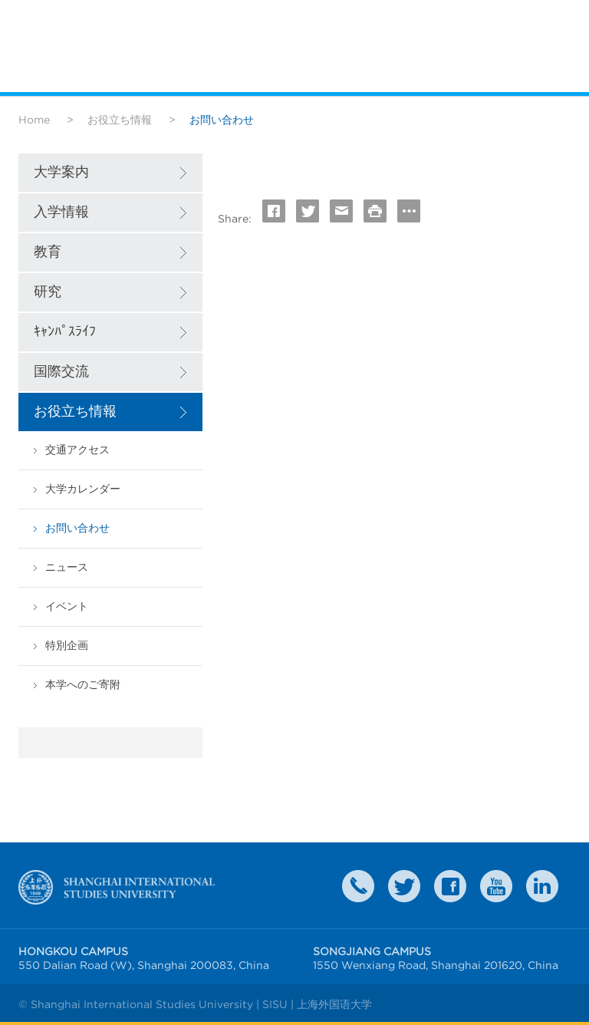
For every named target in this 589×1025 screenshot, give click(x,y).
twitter (404, 886)
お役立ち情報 (119, 120)
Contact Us (358, 886)
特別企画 (66, 646)
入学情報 (61, 212)
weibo (496, 886)
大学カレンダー (82, 489)
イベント (66, 606)
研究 (47, 291)
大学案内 (61, 172)
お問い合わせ (77, 528)
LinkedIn (542, 886)
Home (34, 120)
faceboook (450, 886)
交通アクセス (77, 450)
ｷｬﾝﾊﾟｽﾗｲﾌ (65, 331)
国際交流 (61, 371)
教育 (47, 252)
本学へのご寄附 (82, 685)
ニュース (66, 567)
